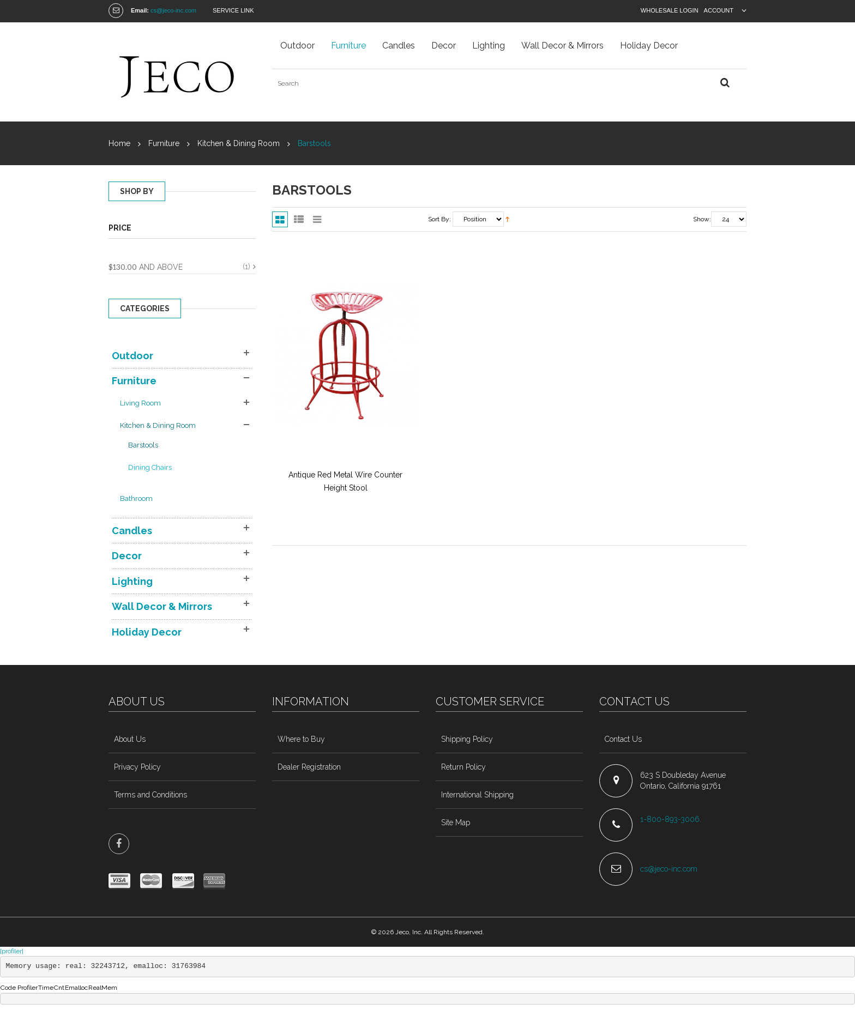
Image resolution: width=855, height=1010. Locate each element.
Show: (702, 219)
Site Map (455, 822)
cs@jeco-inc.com (173, 10)
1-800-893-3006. (671, 819)
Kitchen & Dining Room (238, 143)
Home (119, 143)
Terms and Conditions (150, 794)
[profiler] (11, 951)
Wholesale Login (670, 10)
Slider (317, 219)
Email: (140, 10)
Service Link (233, 10)
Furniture (163, 143)
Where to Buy (301, 739)
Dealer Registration (309, 767)
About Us (130, 739)
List (298, 219)
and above (146, 266)
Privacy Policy (137, 767)
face (119, 843)
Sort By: (439, 219)
